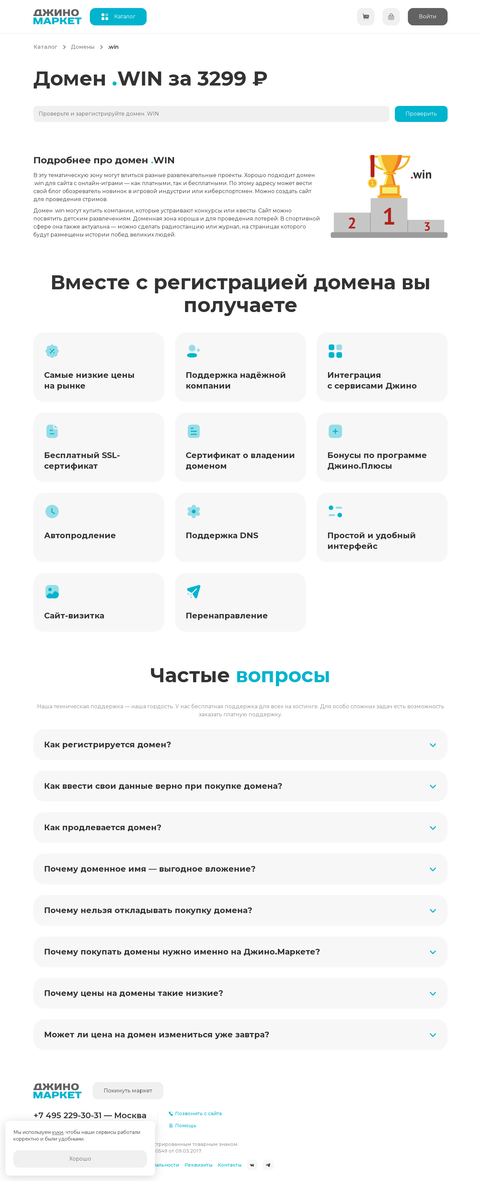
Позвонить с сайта (195, 1114)
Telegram (268, 1165)
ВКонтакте (252, 1165)
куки (57, 1132)
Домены (83, 47)
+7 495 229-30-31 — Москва (90, 1115)
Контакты (230, 1165)
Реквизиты (198, 1165)
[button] (240, 744)
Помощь (182, 1126)
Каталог (45, 47)
